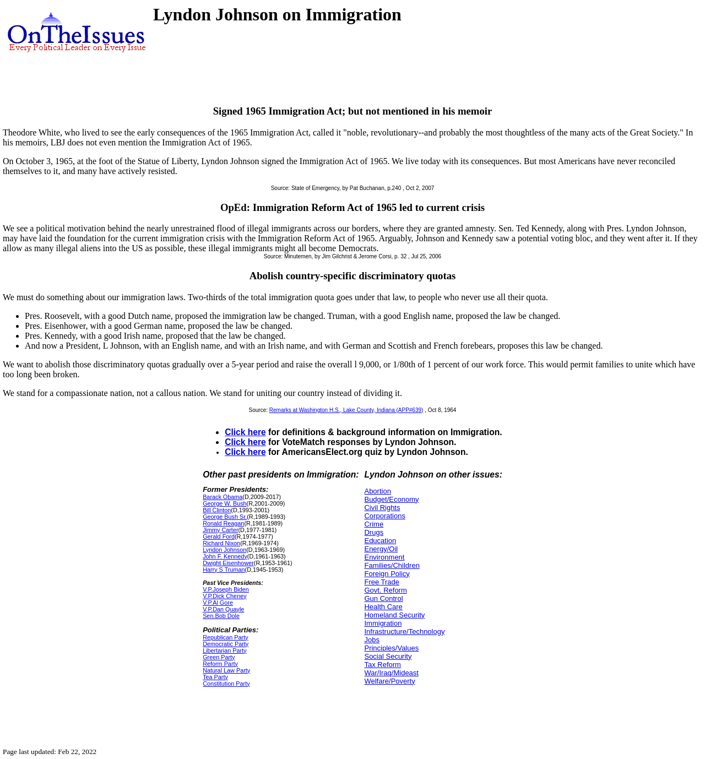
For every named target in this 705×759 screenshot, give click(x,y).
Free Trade (381, 582)
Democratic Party (225, 644)
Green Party (219, 657)
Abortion (377, 491)
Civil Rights (382, 507)
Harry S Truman (224, 569)
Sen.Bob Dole (221, 615)
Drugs (373, 532)
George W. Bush (224, 503)
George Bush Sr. (225, 516)
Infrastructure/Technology (404, 631)
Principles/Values (391, 648)
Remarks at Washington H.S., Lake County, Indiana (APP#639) (346, 410)
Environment (384, 557)
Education (380, 540)
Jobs (371, 640)
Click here (245, 432)
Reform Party (220, 663)
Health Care (383, 607)
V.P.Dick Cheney (224, 596)
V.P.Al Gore (218, 602)
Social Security (387, 656)
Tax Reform (382, 664)
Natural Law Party (226, 670)
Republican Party (225, 637)
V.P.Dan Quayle (223, 609)
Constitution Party (226, 683)
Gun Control (383, 598)
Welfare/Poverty (389, 681)
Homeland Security (394, 615)
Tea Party (215, 677)
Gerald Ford (219, 536)
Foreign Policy (386, 574)
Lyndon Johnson (224, 549)
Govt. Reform (385, 590)
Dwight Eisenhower (228, 563)
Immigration (383, 623)
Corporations (384, 516)
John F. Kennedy (225, 556)
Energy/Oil (381, 549)
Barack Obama (222, 497)
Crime (373, 524)
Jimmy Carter (220, 530)
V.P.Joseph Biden (226, 589)
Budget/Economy (391, 499)
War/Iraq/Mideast (391, 673)
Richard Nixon (221, 543)
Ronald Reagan (223, 523)
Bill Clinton (217, 510)
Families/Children (391, 565)
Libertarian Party (224, 650)
